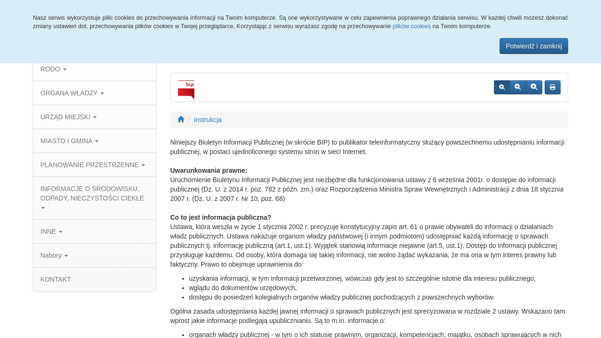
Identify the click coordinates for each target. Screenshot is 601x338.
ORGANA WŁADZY (72, 93)
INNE (51, 231)
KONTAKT (55, 279)
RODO (53, 69)
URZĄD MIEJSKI (68, 117)
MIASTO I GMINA (69, 141)
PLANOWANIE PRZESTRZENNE (92, 165)
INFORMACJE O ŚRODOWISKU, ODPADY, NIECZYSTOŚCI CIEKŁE (92, 197)
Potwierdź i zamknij (534, 46)
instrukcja (208, 119)
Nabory (54, 255)
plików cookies (412, 26)
